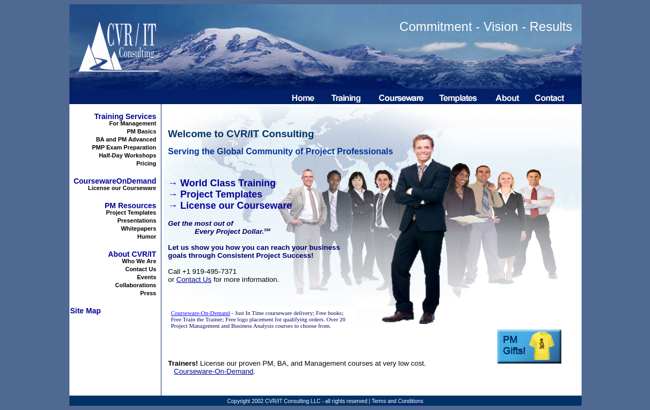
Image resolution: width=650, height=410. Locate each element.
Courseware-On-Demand (214, 371)
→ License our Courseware (230, 205)
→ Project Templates (215, 194)
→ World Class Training (222, 183)
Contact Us (194, 279)
